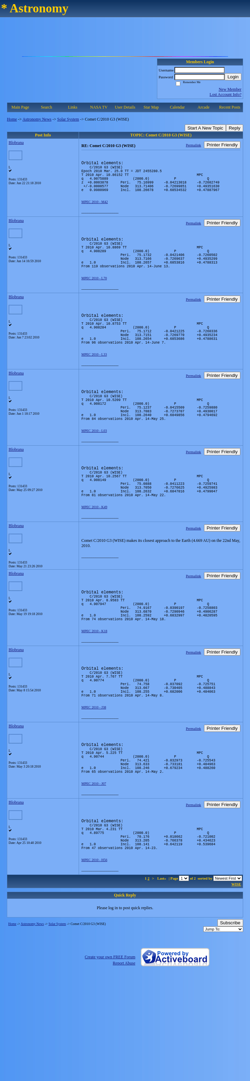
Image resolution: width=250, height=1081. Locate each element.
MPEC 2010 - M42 (94, 210)
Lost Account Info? (225, 94)
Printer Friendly (222, 144)
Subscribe (230, 997)
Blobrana (16, 142)
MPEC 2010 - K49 (94, 548)
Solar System (68, 119)
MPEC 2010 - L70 (94, 295)
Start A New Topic (205, 128)
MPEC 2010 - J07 (93, 849)
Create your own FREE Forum (110, 1031)
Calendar (177, 107)
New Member (230, 89)
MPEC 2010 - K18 (94, 680)
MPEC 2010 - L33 (94, 379)
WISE (236, 958)
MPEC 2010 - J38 (93, 765)
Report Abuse (124, 1037)
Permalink (193, 145)
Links (72, 107)
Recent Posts (229, 107)
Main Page (20, 107)
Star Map (151, 107)
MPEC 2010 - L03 (94, 464)
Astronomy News (36, 119)
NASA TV (98, 107)
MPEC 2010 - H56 (94, 934)
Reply (234, 128)
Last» (162, 952)
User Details (125, 107)
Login (233, 76)
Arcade (203, 107)
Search (46, 107)
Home (12, 119)
